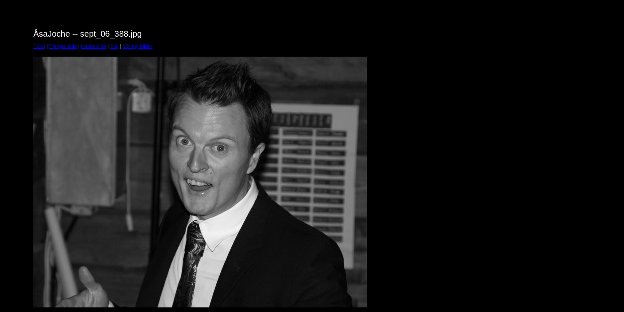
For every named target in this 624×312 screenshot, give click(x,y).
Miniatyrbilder (137, 46)
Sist (114, 46)
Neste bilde (93, 46)
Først (39, 46)
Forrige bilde (63, 46)
